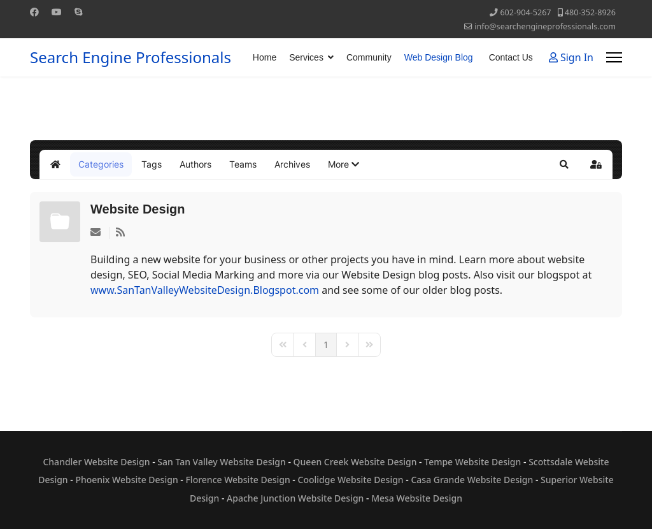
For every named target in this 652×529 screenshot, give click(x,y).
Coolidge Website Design (351, 480)
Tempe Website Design (472, 462)
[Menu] (614, 57)
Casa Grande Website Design (472, 480)
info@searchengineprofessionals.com (545, 26)
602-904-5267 (525, 12)
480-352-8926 (590, 12)
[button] (343, 164)
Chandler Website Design (96, 462)
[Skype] (78, 12)
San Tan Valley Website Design (221, 462)
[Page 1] (326, 345)
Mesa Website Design (416, 498)
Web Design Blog (438, 57)
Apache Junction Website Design (295, 498)
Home (264, 57)
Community (369, 57)
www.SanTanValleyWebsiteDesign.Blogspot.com (204, 290)
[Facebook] (34, 12)
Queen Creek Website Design (355, 462)
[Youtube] (57, 12)
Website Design (137, 209)
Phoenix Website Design (126, 480)
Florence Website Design (237, 480)
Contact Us (511, 57)
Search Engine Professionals (130, 57)
